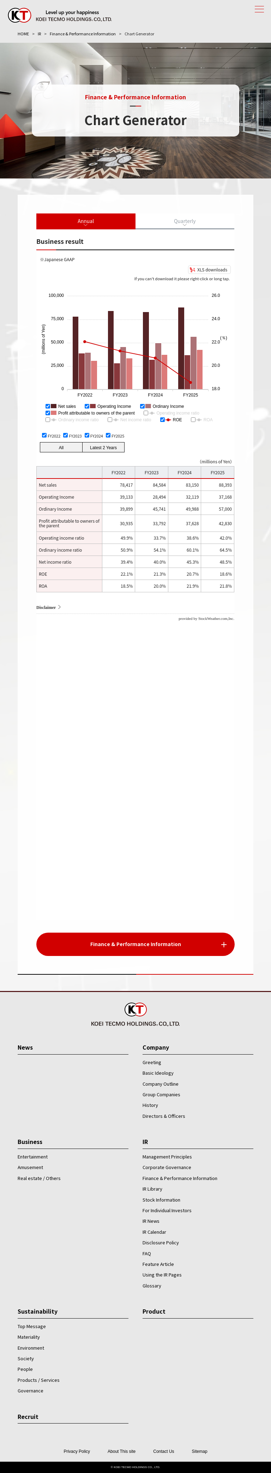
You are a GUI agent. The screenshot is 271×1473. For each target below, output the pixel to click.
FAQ (147, 1253)
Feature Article (158, 1264)
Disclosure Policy (161, 1242)
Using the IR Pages (162, 1274)
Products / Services (39, 1380)
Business (30, 1141)
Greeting (152, 1062)
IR (39, 33)
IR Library (152, 1188)
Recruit (28, 1416)
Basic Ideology (158, 1072)
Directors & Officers (164, 1116)
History (150, 1105)
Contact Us (163, 1451)
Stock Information (161, 1199)
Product (154, 1311)
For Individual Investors (167, 1210)
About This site (122, 1451)
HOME (23, 33)
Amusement (30, 1167)
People (25, 1369)
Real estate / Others (39, 1178)
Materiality (29, 1336)
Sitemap (199, 1451)
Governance (30, 1390)
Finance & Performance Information (83, 33)
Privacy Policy (77, 1451)
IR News (151, 1220)
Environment (31, 1347)
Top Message (32, 1326)
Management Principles (167, 1156)
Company (156, 1047)
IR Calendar (154, 1231)
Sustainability (38, 1311)
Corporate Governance (167, 1167)
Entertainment (33, 1156)
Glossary (152, 1285)
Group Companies (161, 1094)
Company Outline (161, 1083)
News (25, 1047)
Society (26, 1358)
